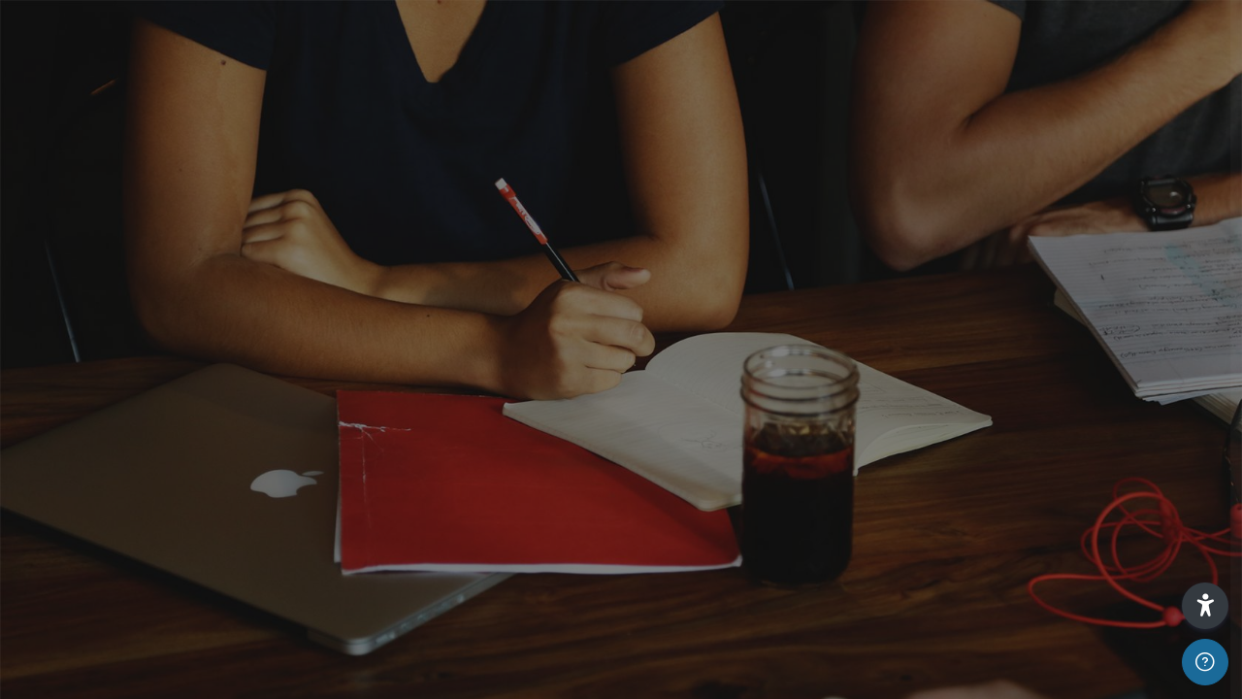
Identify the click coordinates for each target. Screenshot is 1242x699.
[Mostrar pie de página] (1205, 662)
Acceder (1037, 552)
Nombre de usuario (930, 312)
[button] (1205, 605)
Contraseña (904, 406)
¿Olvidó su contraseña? (1143, 497)
